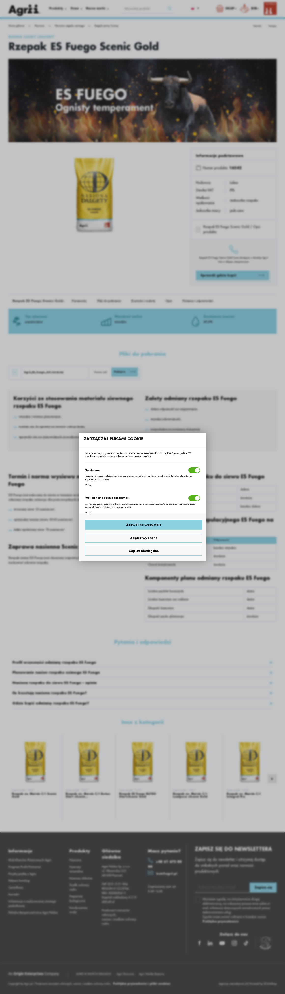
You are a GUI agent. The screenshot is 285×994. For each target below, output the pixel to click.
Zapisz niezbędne (144, 550)
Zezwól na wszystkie (144, 524)
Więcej (88, 485)
